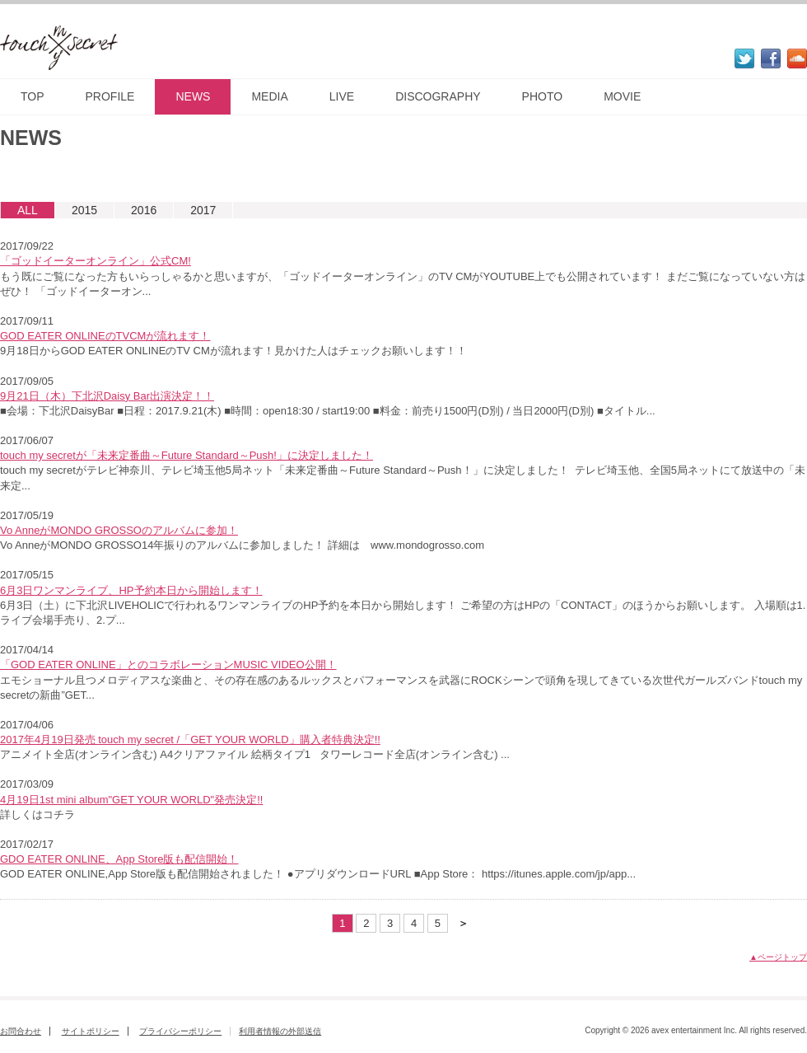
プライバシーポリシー (180, 1031)
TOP (32, 96)
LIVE (341, 96)
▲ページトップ (778, 957)
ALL (27, 210)
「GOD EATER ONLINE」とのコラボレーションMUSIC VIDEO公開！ (168, 664)
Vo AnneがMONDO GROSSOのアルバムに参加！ (119, 530)
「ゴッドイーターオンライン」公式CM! (95, 261)
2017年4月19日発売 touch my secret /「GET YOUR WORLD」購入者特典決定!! (190, 739)
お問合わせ (20, 1031)
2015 (84, 210)
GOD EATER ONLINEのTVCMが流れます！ (105, 336)
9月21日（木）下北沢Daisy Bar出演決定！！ (107, 396)
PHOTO (542, 96)
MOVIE (622, 96)
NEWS (192, 96)
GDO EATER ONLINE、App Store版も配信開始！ (119, 859)
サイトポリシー (90, 1031)
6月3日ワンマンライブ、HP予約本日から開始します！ (131, 590)
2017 (203, 210)
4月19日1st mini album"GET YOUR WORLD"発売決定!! (131, 799)
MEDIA (269, 96)
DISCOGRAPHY (437, 96)
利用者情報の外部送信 (280, 1031)
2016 (143, 210)
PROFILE (110, 96)
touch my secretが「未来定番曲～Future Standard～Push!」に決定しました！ (186, 455)
